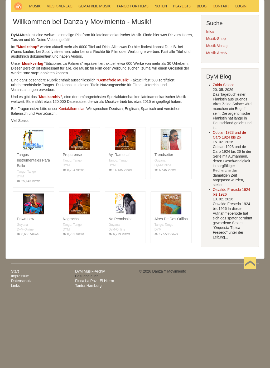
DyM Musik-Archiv (90, 343)
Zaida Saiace (223, 156)
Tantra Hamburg (88, 357)
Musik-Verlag (217, 117)
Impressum (20, 347)
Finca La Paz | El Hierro (94, 352)
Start (15, 343)
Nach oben (250, 343)
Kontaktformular (71, 180)
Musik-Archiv (216, 124)
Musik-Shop (216, 110)
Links (15, 357)
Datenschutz (21, 352)
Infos (210, 103)
